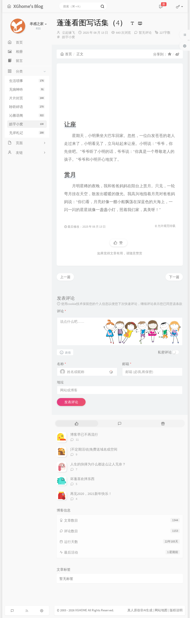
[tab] (76, 423)
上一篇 (65, 277)
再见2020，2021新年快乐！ (91, 493)
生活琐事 (27, 81)
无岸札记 (27, 133)
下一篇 (174, 277)
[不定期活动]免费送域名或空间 (93, 449)
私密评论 (165, 352)
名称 (61, 364)
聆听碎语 (27, 107)
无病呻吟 (27, 89)
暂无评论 (145, 32)
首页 (66, 54)
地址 (60, 382)
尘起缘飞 (68, 32)
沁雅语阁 (27, 115)
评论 (61, 311)
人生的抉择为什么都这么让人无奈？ (98, 464)
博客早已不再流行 (84, 434)
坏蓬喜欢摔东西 (82, 479)
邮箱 (126, 364)
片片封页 (27, 98)
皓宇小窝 (27, 124)
